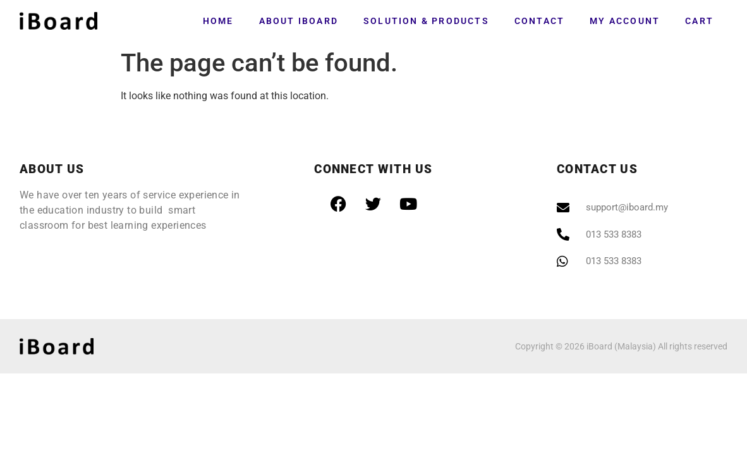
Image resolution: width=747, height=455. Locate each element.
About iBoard (298, 21)
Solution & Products (426, 21)
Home (218, 21)
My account (625, 21)
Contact (539, 21)
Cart (699, 21)
